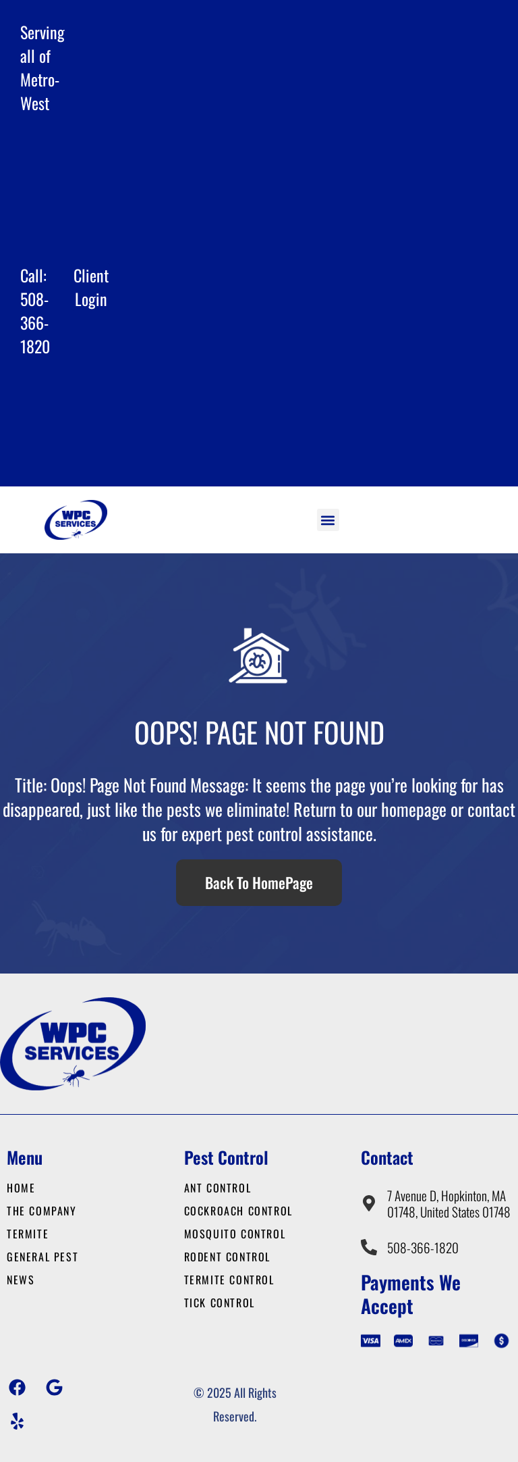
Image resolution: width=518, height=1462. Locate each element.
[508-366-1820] (369, 1247)
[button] (328, 520)
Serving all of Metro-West (42, 67)
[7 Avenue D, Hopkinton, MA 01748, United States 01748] (369, 1203)
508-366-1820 (423, 1247)
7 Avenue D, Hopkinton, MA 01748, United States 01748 (449, 1203)
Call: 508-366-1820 (35, 310)
